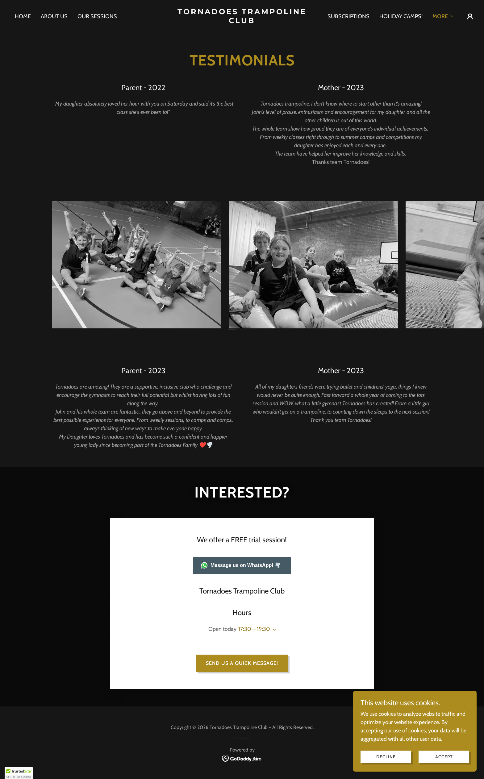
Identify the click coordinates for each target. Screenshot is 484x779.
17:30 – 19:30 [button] (254, 629)
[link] (242, 21)
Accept (444, 757)
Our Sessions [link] (97, 16)
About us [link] (54, 16)
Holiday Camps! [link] (401, 16)
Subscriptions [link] (348, 16)
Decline (386, 757)
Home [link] (23, 16)
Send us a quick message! (242, 663)
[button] (443, 17)
